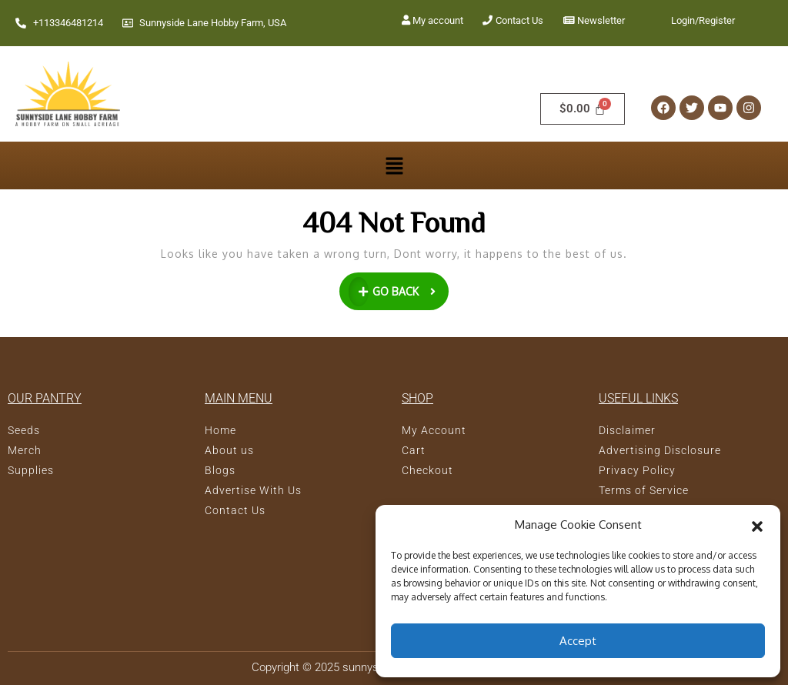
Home (220, 430)
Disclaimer (627, 430)
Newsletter (601, 20)
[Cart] (582, 109)
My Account (434, 430)
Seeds (24, 430)
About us (229, 450)
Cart (414, 450)
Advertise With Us (253, 490)
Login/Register (703, 20)
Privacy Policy (637, 470)
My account (437, 20)
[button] (757, 525)
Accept (577, 640)
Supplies (31, 470)
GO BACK (399, 289)
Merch (25, 450)
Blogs (220, 470)
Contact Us (519, 20)
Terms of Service (644, 490)
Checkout (427, 470)
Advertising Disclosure (660, 450)
